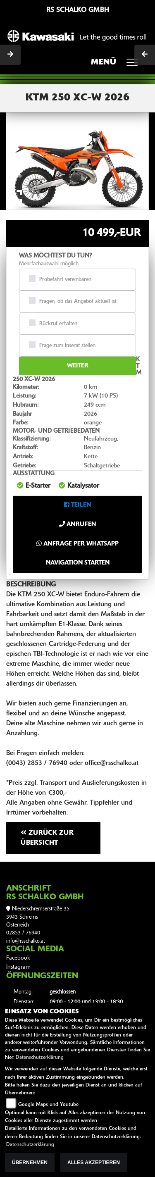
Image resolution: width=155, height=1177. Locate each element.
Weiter (77, 366)
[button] (17, 160)
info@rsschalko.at (25, 941)
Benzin (92, 448)
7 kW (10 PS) (101, 396)
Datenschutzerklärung (40, 1057)
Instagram (18, 967)
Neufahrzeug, (101, 439)
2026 (90, 414)
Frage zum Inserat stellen (67, 345)
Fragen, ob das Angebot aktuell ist (78, 301)
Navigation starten (78, 563)
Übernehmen (30, 1162)
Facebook (18, 958)
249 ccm (95, 405)
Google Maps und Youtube (48, 1104)
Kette (91, 457)
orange (93, 423)
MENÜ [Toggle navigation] (117, 65)
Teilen (77, 505)
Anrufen (77, 524)
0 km (91, 387)
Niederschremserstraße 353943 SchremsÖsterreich (37, 917)
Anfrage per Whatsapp (77, 544)
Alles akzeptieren (93, 1162)
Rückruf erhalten (58, 323)
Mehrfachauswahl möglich (49, 264)
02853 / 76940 (23, 933)
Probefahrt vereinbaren (65, 279)
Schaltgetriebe (102, 466)
